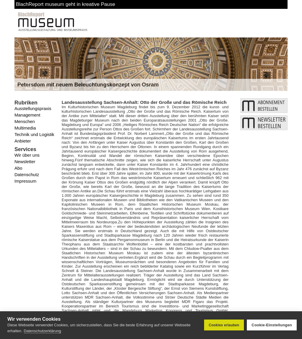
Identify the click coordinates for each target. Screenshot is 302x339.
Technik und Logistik (34, 134)
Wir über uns (27, 155)
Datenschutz (26, 174)
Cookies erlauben (224, 325)
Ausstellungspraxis (32, 108)
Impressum (25, 181)
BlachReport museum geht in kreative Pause (65, 4)
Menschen (24, 121)
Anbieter (22, 140)
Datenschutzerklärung (42, 331)
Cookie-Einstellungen (272, 325)
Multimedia (25, 127)
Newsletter (24, 161)
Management (27, 114)
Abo (18, 168)
